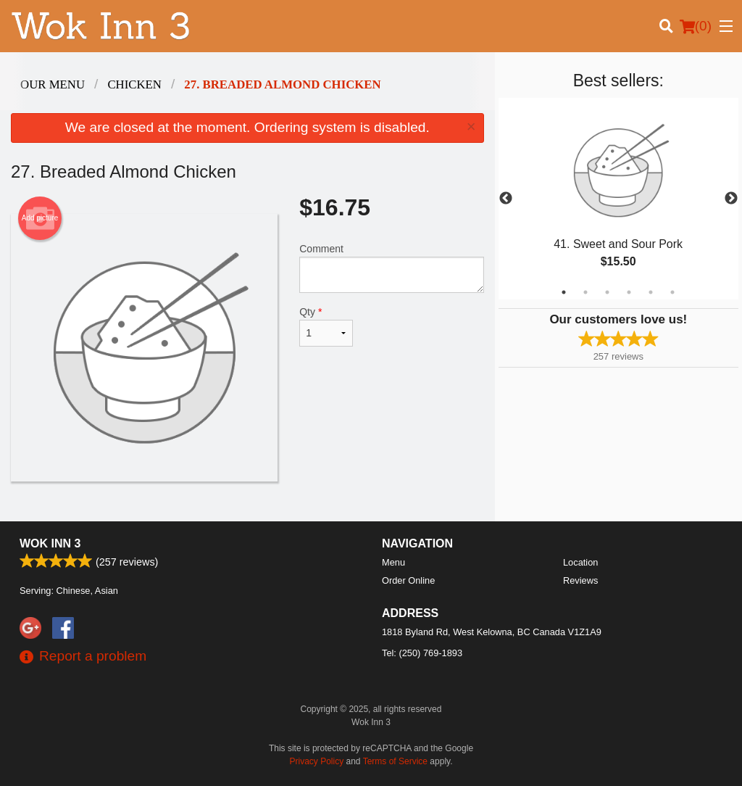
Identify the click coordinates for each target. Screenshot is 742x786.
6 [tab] (672, 292)
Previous (506, 198)
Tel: (422, 653)
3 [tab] (607, 292)
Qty (326, 326)
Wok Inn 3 (50, 543)
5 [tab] (650, 292)
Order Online (408, 580)
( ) (696, 26)
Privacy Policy (317, 761)
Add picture (40, 218)
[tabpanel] (618, 199)
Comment (391, 268)
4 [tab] (629, 292)
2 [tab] (585, 292)
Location (580, 562)
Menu (393, 562)
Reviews (580, 580)
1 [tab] (563, 292)
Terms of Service (395, 761)
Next (731, 198)
